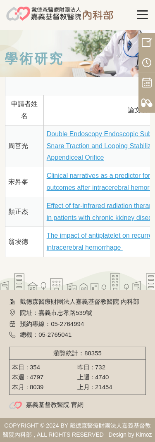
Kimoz (144, 434)
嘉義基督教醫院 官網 (54, 404)
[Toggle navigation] (142, 14)
